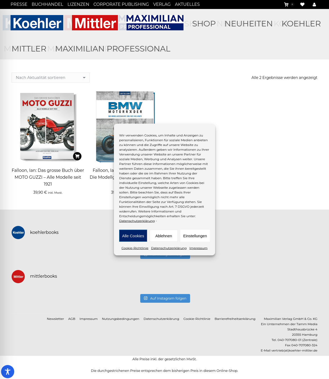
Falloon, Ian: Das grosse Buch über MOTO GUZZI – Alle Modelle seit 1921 (48, 177)
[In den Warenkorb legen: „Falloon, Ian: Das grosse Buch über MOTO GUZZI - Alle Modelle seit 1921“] (77, 156)
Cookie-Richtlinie (135, 248)
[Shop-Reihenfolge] (51, 78)
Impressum (198, 248)
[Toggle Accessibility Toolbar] (8, 371)
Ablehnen (163, 235)
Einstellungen (195, 235)
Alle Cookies (133, 235)
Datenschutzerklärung (137, 221)
